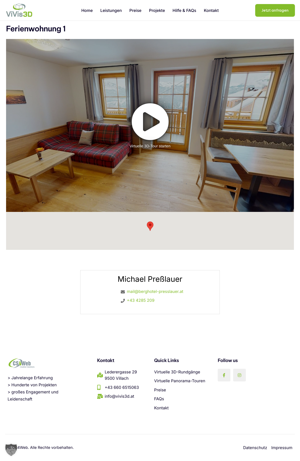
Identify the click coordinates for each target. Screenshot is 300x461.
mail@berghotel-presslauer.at (155, 291)
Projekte (157, 10)
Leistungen (111, 10)
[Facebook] (224, 375)
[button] (11, 450)
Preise (135, 10)
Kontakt (211, 10)
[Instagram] (239, 375)
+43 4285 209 (140, 300)
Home (87, 10)
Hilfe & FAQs (184, 10)
